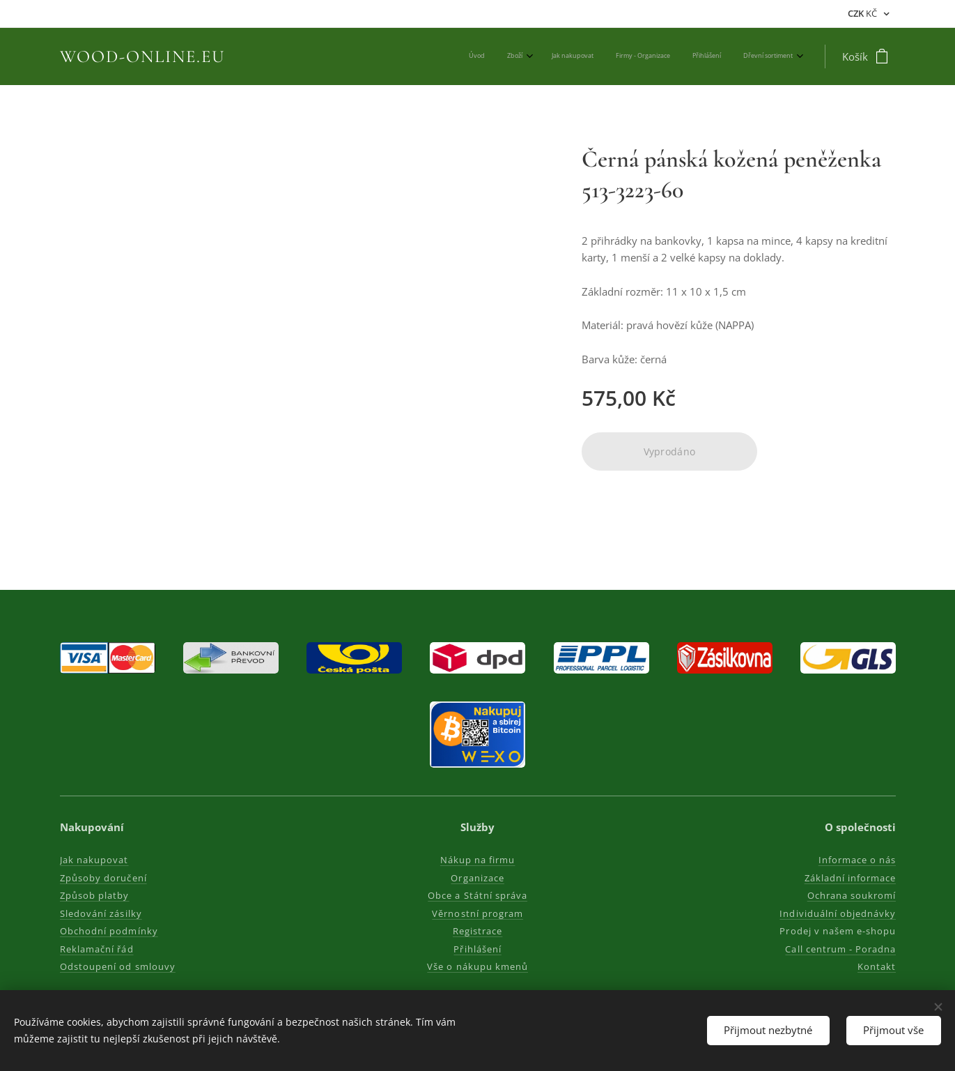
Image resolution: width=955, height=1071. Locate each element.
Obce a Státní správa (477, 895)
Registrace (477, 931)
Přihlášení (477, 949)
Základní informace (850, 878)
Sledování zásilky (101, 913)
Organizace (477, 878)
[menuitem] (678, 56)
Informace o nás (857, 859)
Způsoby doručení (103, 878)
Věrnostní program (477, 913)
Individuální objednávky (837, 913)
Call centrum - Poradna (840, 949)
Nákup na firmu (477, 859)
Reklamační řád (97, 949)
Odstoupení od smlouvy (118, 966)
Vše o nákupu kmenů (477, 966)
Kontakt (876, 966)
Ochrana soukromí (851, 895)
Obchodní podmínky (109, 931)
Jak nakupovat (94, 859)
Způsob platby (95, 895)
